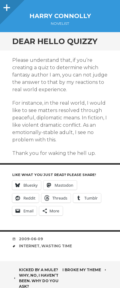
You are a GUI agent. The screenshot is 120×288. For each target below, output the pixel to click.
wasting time (56, 246)
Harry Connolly (60, 16)
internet (29, 246)
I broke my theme (85, 269)
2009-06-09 (31, 239)
